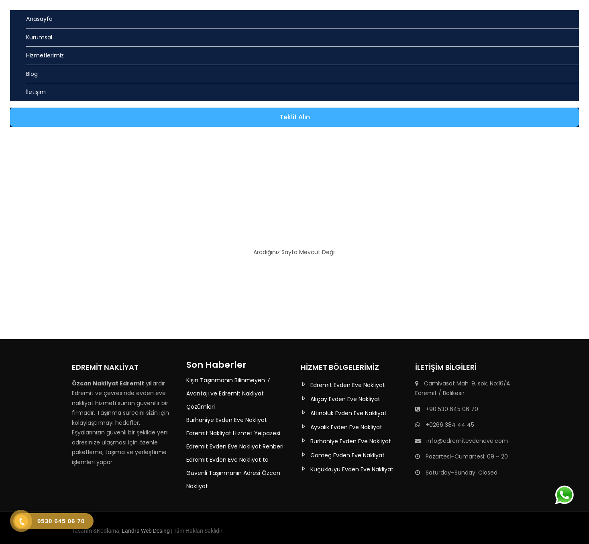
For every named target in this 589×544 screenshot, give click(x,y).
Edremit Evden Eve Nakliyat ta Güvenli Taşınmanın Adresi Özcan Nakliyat (233, 473)
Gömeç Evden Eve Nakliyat (347, 455)
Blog (32, 74)
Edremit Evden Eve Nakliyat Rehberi (234, 446)
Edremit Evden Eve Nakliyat (347, 385)
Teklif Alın (294, 117)
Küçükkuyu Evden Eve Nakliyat (351, 469)
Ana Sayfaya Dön (295, 274)
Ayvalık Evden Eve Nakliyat (346, 427)
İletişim (36, 92)
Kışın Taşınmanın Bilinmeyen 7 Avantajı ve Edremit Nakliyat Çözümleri (228, 393)
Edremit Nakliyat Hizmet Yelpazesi (233, 433)
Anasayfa (39, 19)
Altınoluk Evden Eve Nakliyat (348, 413)
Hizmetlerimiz (45, 55)
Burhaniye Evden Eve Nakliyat (226, 420)
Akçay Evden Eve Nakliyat (345, 399)
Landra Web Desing (146, 531)
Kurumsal (39, 37)
